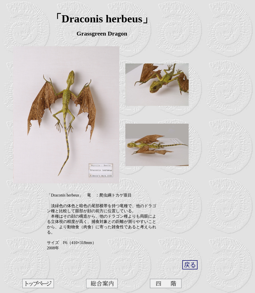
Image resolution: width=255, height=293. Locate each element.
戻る (190, 265)
